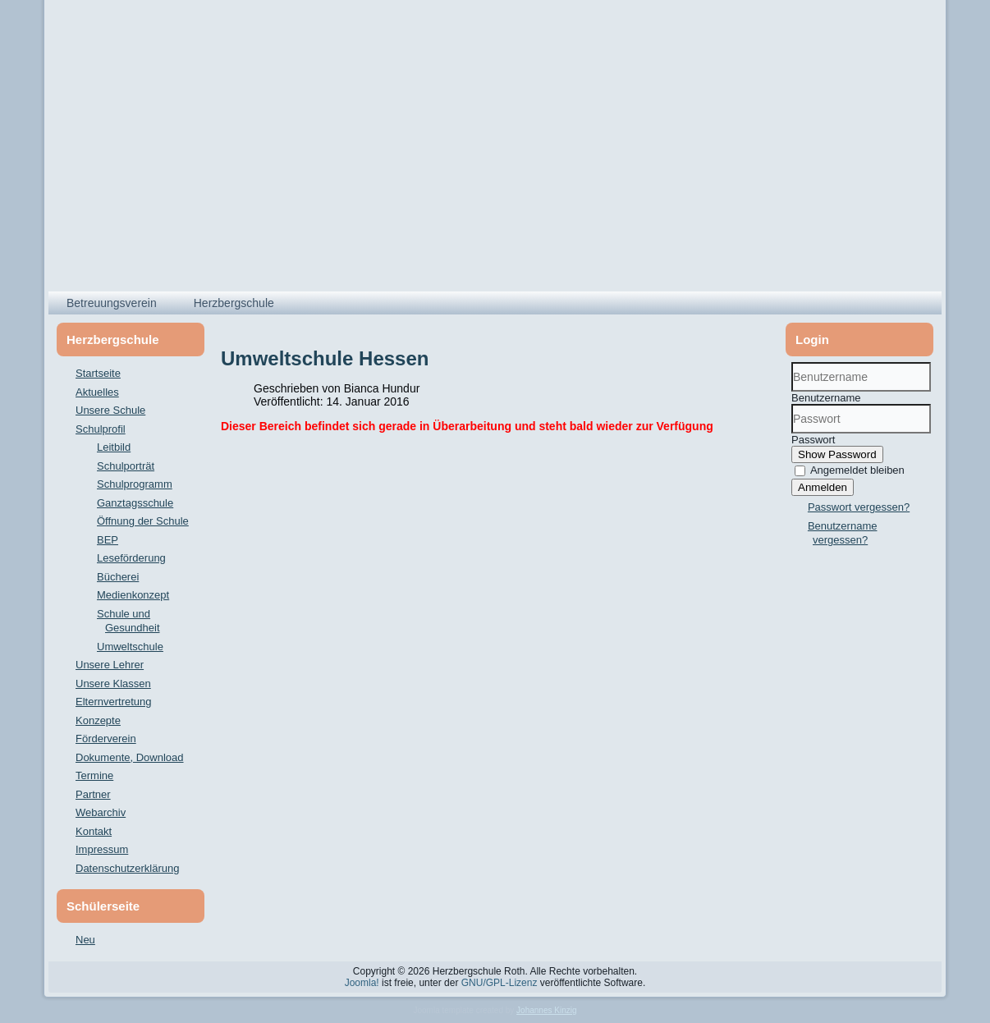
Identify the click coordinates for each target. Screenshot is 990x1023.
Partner (93, 794)
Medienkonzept (133, 595)
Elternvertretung (114, 701)
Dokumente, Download (130, 757)
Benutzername (826, 398)
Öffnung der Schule (143, 521)
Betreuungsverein (111, 303)
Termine (94, 775)
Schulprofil (101, 429)
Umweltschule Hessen (325, 358)
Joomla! (362, 983)
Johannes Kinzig (546, 1010)
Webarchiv (101, 812)
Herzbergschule (234, 303)
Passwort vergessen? (859, 507)
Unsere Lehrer (110, 664)
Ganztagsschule (135, 503)
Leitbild (114, 447)
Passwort (813, 440)
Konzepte (98, 720)
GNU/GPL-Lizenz (499, 983)
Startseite (98, 373)
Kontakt (94, 831)
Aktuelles (97, 392)
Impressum (102, 849)
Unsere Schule (110, 410)
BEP (107, 540)
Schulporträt (125, 466)
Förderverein (106, 738)
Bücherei (118, 577)
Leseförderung (131, 558)
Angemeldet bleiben (857, 470)
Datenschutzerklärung (127, 868)
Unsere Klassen (113, 683)
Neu (85, 940)
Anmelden (822, 487)
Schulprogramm (134, 484)
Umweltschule (130, 646)
